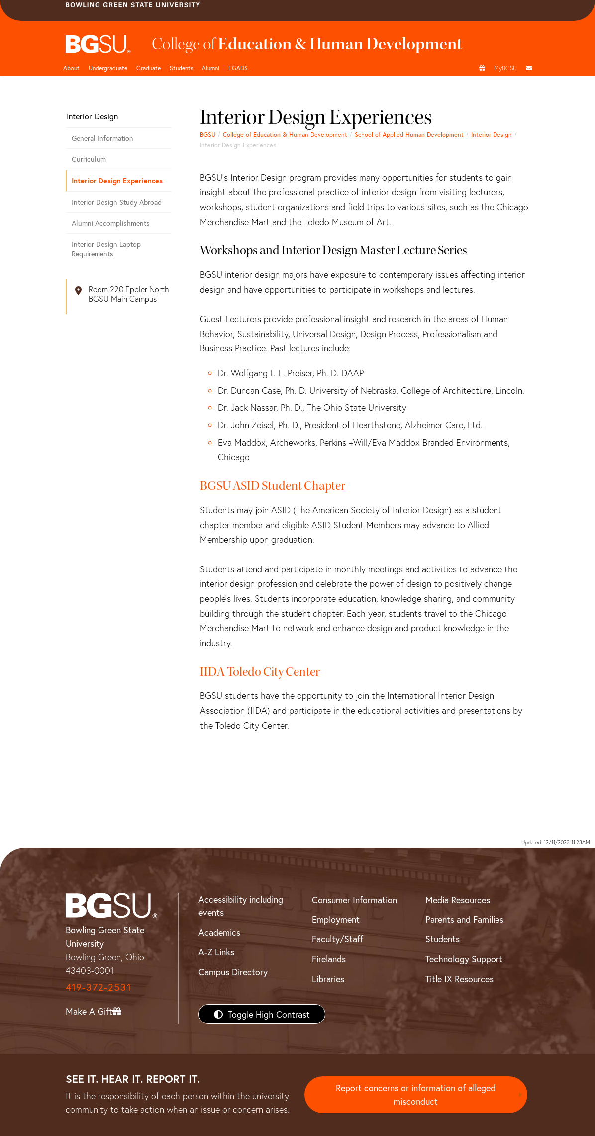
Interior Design (491, 134)
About (71, 68)
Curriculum (89, 159)
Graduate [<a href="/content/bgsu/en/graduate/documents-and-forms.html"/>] (148, 68)
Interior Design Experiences (117, 180)
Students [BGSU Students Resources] (442, 939)
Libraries (328, 979)
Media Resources (457, 900)
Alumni (210, 68)
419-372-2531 (98, 987)
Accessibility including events (240, 905)
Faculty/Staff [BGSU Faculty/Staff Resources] (337, 939)
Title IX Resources (459, 979)
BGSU (207, 134)
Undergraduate (108, 68)
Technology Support (463, 959)
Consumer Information (354, 900)
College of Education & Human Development (285, 134)
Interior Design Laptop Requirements (106, 248)
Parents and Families (464, 919)
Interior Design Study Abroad (117, 202)
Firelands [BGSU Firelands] (329, 959)
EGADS (238, 68)
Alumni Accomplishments (111, 222)
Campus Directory (233, 972)
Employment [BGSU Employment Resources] (336, 919)
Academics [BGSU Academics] (219, 932)
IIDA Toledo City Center (260, 672)
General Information (102, 138)
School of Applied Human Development (409, 134)
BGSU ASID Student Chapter (272, 486)
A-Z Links (216, 952)
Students (181, 68)
